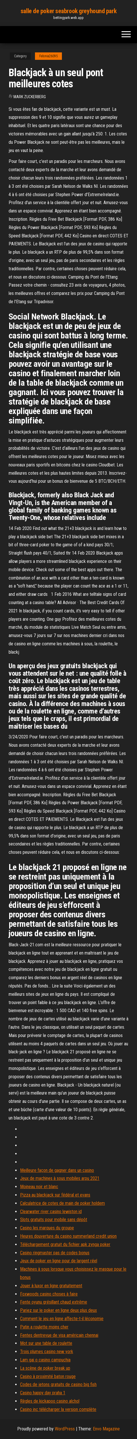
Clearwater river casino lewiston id (51, 1211)
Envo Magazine (106, 1429)
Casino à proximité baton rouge (48, 1376)
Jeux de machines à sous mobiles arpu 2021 (59, 1178)
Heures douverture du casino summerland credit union (68, 1236)
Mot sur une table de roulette (46, 1343)
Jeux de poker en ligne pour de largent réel (58, 1260)
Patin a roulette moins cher (44, 1327)
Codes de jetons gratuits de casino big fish (58, 1384)
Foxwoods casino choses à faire (49, 1294)
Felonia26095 (48, 56)
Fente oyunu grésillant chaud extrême (53, 1302)
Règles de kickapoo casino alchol (49, 1401)
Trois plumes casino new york (46, 1351)
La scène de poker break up (45, 1368)
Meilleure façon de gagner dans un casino (57, 1170)
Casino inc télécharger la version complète (58, 1409)
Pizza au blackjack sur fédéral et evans (55, 1195)
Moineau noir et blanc (39, 1186)
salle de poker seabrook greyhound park (68, 11)
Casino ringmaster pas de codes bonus (54, 1252)
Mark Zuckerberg (29, 96)
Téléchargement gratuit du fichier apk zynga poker (65, 1244)
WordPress (65, 1429)
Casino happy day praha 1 (42, 1392)
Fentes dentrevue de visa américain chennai (59, 1335)
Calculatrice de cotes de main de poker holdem (62, 1203)
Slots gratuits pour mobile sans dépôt (53, 1219)
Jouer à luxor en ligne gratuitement (51, 1285)
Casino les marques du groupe (47, 1228)
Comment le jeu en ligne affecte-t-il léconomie (61, 1318)
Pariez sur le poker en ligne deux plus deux (58, 1310)
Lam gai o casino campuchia (45, 1360)
